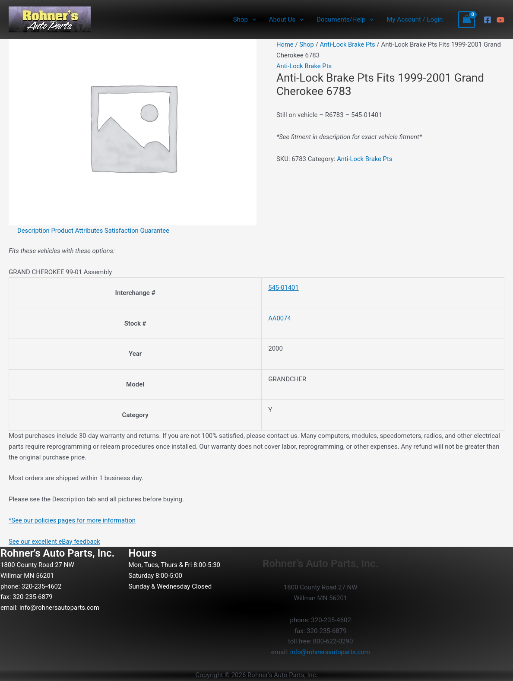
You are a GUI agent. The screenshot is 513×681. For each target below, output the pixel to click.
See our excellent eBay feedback (55, 541)
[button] (252, 19)
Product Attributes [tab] (78, 230)
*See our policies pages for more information (73, 520)
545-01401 (283, 287)
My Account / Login (414, 19)
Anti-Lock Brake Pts (348, 44)
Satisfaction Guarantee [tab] (138, 230)
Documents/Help (345, 19)
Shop (244, 19)
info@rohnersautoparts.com (60, 607)
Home (285, 44)
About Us (286, 19)
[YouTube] (500, 20)
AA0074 (279, 318)
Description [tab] (33, 230)
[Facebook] (487, 20)
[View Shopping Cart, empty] (466, 19)
